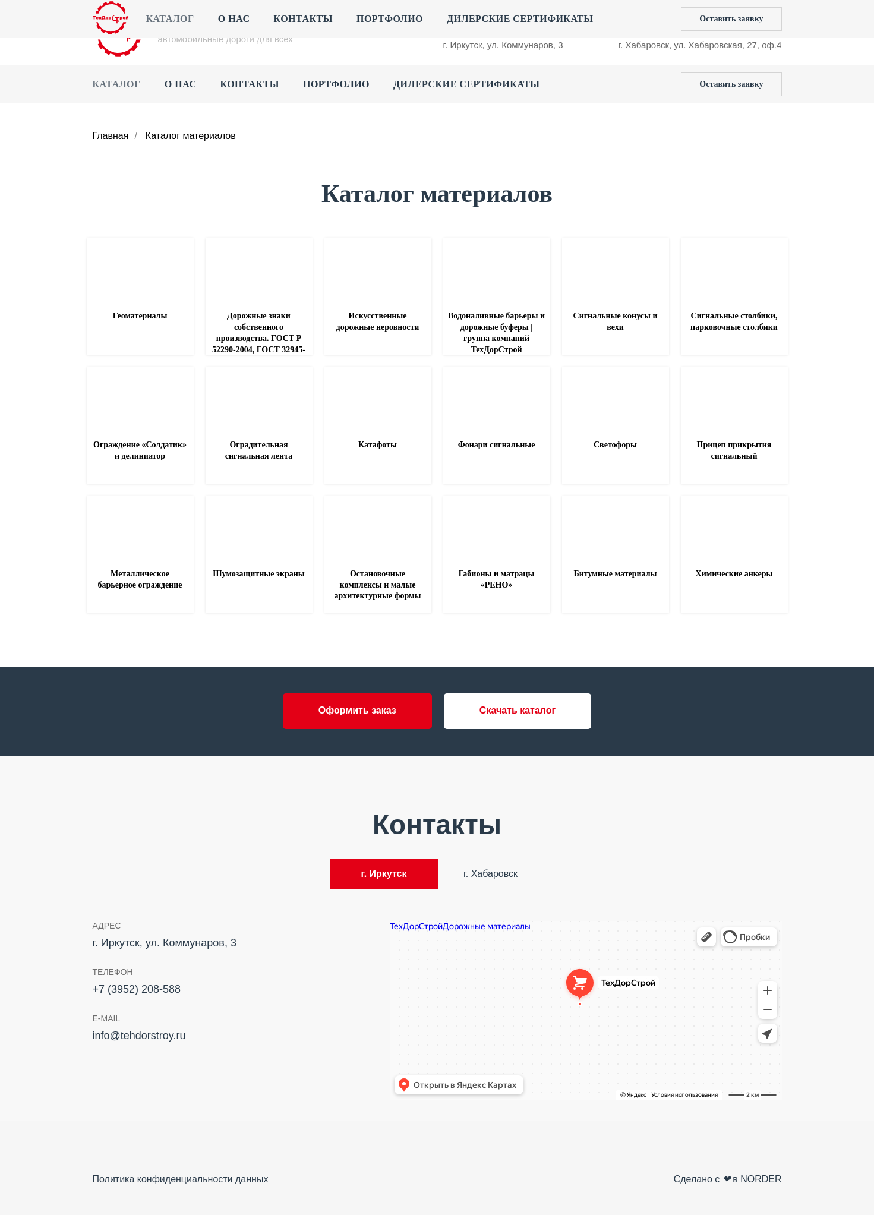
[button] (731, 84)
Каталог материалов (191, 136)
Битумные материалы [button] (615, 573)
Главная (111, 136)
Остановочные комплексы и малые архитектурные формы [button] (378, 585)
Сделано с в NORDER (728, 1179)
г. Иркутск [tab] (384, 874)
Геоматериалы (140, 315)
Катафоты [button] (377, 444)
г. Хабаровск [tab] (490, 874)
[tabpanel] (437, 1014)
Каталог (117, 84)
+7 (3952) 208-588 (480, 21)
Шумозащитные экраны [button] (259, 573)
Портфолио (336, 84)
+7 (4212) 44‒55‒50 (659, 21)
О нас (181, 84)
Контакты (249, 84)
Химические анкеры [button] (734, 573)
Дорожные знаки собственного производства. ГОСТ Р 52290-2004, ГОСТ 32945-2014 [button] (258, 338)
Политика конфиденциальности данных (181, 1179)
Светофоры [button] (615, 444)
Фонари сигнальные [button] (496, 444)
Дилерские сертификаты (466, 84)
